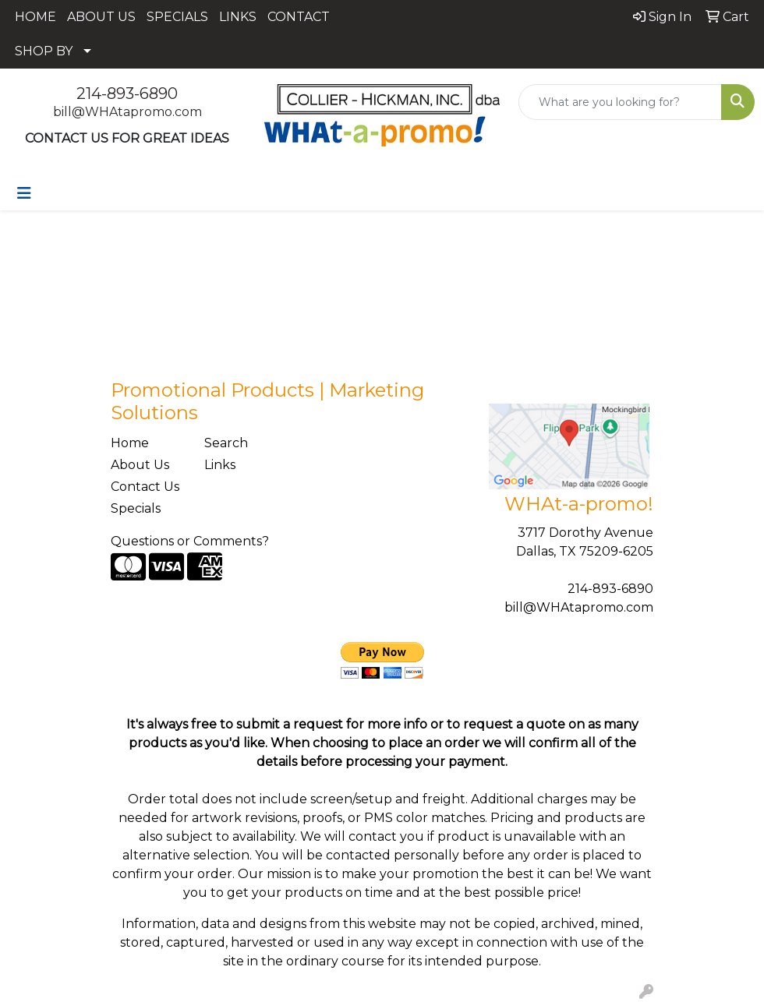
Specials (136, 508)
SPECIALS (177, 16)
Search (226, 443)
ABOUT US (101, 16)
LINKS (237, 16)
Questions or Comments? (190, 541)
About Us (140, 464)
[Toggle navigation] (24, 193)
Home (130, 443)
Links (219, 464)
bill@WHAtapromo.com (127, 111)
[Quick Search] (620, 102)
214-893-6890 (127, 93)
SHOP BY (44, 51)
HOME (35, 16)
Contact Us (145, 486)
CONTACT (298, 16)
